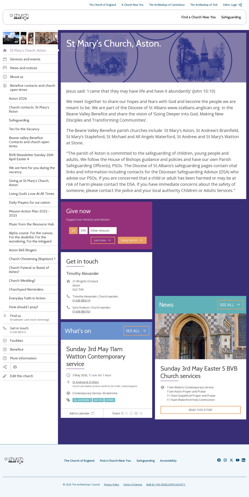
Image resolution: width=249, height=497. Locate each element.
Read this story (200, 410)
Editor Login (232, 5)
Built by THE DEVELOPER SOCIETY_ (166, 484)
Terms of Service (132, 484)
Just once (102, 240)
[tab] (82, 413)
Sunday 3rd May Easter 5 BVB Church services (198, 372)
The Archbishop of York (204, 4)
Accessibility (168, 461)
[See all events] (136, 330)
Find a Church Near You (198, 17)
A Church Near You (132, 4)
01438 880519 (81, 300)
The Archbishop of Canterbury (167, 4)
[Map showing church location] (200, 247)
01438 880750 (81, 312)
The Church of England (102, 4)
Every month (131, 240)
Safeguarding (231, 17)
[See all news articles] (230, 304)
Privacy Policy (111, 484)
